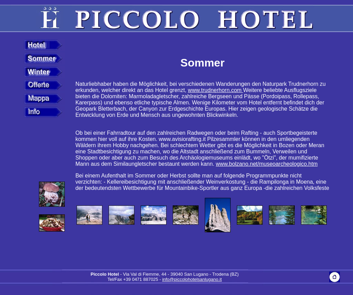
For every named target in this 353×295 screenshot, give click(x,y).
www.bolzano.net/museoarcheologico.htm (266, 164)
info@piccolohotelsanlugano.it (192, 279)
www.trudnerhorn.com (215, 90)
